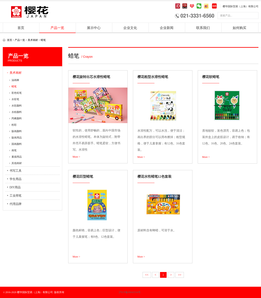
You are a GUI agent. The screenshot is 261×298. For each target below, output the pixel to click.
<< (147, 274)
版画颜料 (17, 131)
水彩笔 (15, 99)
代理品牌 (16, 204)
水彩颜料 (17, 105)
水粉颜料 (17, 112)
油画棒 (15, 80)
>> (179, 274)
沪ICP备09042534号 (114, 292)
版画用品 (17, 137)
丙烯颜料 (17, 118)
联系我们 (203, 28)
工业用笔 (16, 195)
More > (76, 156)
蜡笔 (43, 40)
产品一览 (57, 28)
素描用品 (17, 156)
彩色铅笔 (17, 92)
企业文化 (130, 28)
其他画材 (17, 163)
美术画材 (33, 40)
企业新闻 (166, 28)
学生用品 (16, 179)
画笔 (14, 150)
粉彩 (14, 124)
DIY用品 (15, 187)
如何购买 (239, 28)
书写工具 (16, 170)
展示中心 (94, 28)
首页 (20, 28)
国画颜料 (17, 144)
